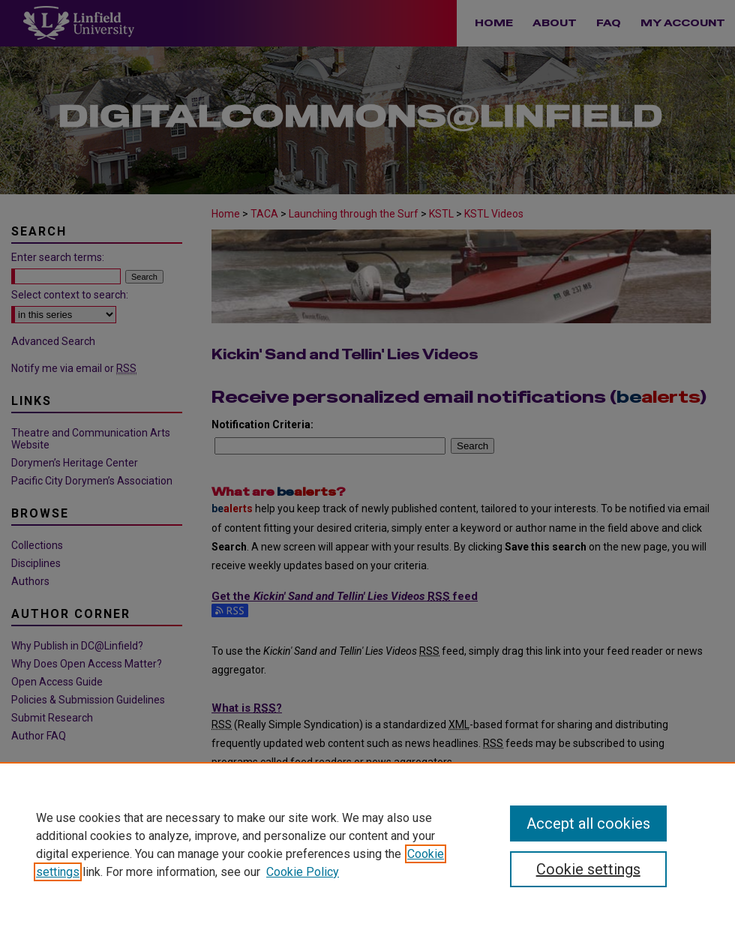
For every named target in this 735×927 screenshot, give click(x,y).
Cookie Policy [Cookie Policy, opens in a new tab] (302, 872)
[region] (367, 844)
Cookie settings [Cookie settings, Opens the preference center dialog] (588, 869)
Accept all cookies (588, 823)
